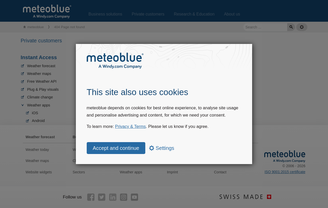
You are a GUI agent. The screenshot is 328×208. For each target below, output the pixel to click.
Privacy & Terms (130, 126)
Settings (161, 148)
